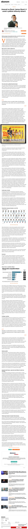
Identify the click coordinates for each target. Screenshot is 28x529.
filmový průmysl (7, 33)
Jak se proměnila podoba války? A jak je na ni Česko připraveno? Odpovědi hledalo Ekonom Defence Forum (17, 472)
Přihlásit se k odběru (14, 461)
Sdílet (10, 449)
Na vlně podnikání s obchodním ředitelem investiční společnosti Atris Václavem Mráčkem (16, 480)
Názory (7, 4)
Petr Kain (5, 30)
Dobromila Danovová (9, 524)
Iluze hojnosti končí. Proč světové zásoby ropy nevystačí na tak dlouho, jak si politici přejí (17, 498)
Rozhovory (12, 4)
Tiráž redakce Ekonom (3, 522)
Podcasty (19, 4)
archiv (6, 29)
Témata (9, 4)
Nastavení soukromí (17, 522)
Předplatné (2, 523)
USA (9, 33)
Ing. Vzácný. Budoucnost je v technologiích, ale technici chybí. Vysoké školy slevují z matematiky (18, 506)
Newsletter (9, 522)
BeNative (26, 4)
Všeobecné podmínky (10, 523)
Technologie (15, 4)
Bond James (3, 33)
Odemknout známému (16, 449)
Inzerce (2, 524)
